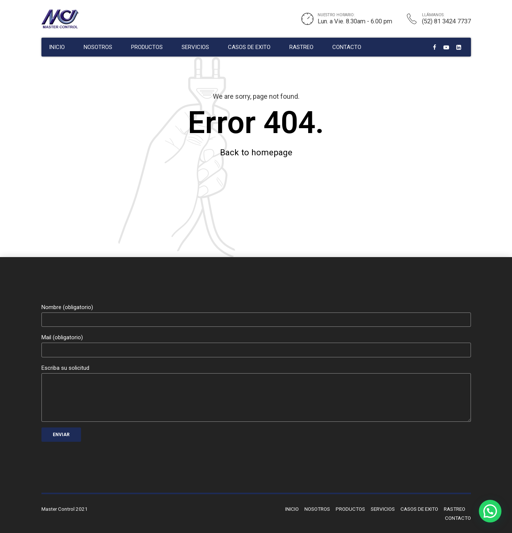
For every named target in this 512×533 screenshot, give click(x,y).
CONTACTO (346, 47)
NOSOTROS (98, 47)
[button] (490, 511)
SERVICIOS (195, 47)
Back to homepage (256, 152)
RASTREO (301, 47)
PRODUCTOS (147, 47)
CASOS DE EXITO (249, 47)
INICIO (57, 47)
